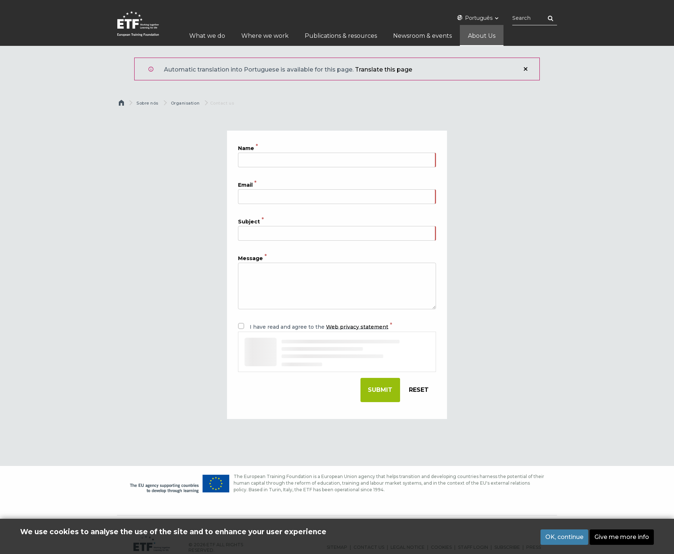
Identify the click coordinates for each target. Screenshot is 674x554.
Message (250, 258)
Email (245, 184)
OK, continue (564, 536)
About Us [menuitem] (481, 35)
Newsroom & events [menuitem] (422, 35)
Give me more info (621, 536)
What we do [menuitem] (207, 35)
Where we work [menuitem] (265, 35)
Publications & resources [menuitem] (341, 35)
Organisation (185, 103)
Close (525, 69)
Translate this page (383, 69)
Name (246, 148)
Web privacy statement (357, 326)
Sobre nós (147, 103)
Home (122, 104)
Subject (249, 221)
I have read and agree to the (319, 326)
